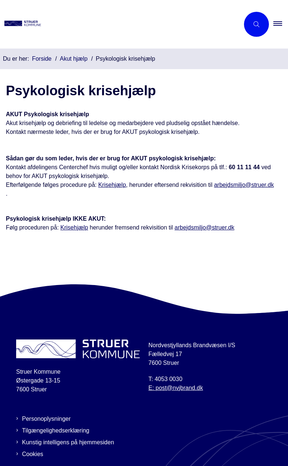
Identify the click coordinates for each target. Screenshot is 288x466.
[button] (280, 24)
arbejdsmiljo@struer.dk (244, 185)
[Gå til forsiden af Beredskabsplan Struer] (117, 24)
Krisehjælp (112, 185)
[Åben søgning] (256, 24)
